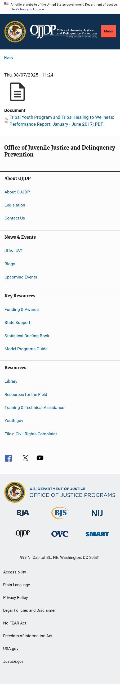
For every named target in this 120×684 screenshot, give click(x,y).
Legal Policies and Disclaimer (29, 610)
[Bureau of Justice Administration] (23, 517)
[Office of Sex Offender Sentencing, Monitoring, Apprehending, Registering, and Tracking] (97, 537)
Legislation (15, 205)
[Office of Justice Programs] (15, 32)
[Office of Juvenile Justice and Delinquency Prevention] (23, 538)
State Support (17, 322)
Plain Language (16, 584)
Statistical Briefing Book (27, 335)
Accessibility (14, 572)
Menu (108, 31)
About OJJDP (17, 192)
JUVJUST (14, 250)
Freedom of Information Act (27, 636)
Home (8, 58)
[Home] (63, 31)
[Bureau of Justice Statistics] (60, 520)
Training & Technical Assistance (34, 407)
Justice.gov (13, 661)
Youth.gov (14, 420)
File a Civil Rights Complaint (31, 433)
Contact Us (15, 218)
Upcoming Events (21, 276)
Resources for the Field (26, 394)
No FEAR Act (14, 623)
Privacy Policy (15, 597)
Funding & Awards (22, 309)
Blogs (10, 263)
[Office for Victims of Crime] (59, 538)
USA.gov (10, 648)
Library (11, 381)
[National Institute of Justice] (97, 517)
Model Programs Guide (26, 348)
